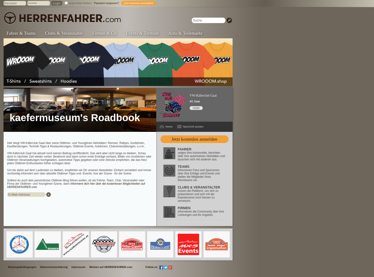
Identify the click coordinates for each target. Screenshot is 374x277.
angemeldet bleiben (80, 3)
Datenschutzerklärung (54, 267)
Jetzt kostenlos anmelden (194, 139)
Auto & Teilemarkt (185, 33)
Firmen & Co (104, 33)
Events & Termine (142, 33)
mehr (196, 108)
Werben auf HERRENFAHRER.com (110, 267)
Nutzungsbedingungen (22, 267)
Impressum (79, 267)
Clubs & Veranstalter (64, 33)
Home (169, 126)
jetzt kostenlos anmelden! (138, 3)
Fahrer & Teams (21, 33)
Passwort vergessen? (106, 3)
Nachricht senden (193, 126)
